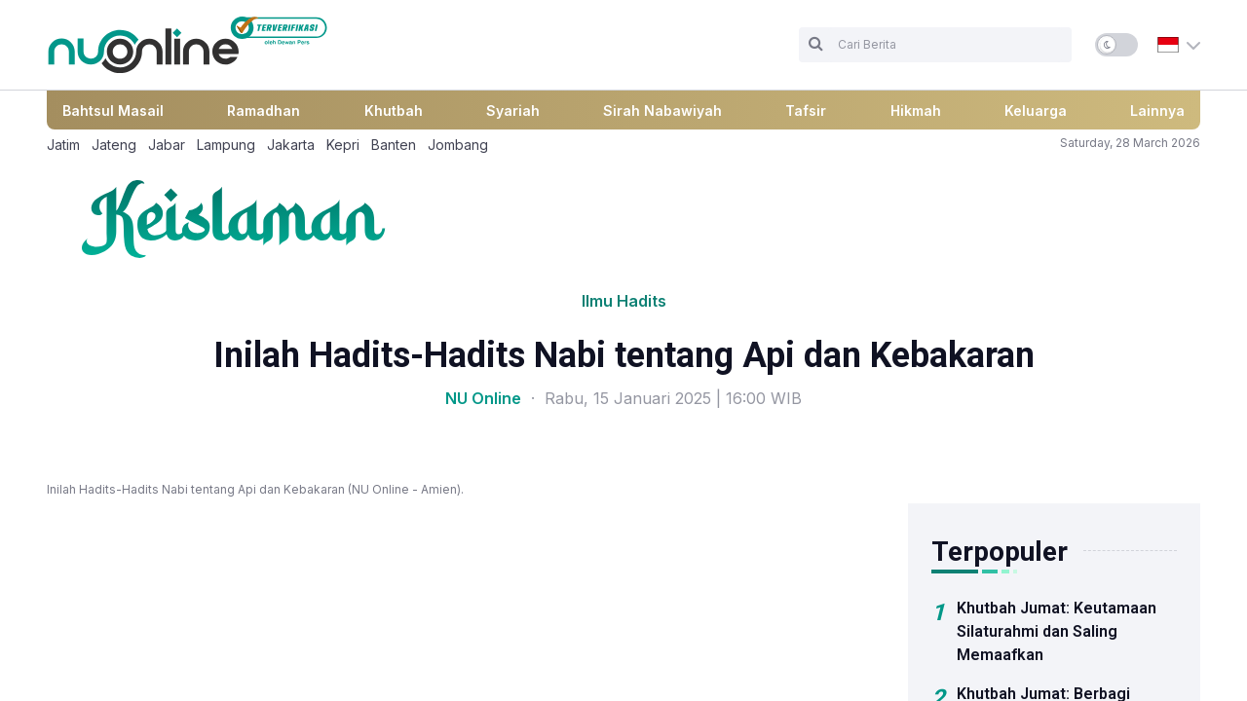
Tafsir (805, 110)
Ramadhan (263, 110)
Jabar (166, 144)
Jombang (458, 144)
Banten (393, 144)
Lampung (226, 144)
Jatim (63, 144)
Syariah (513, 110)
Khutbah (393, 110)
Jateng (114, 144)
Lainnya (1157, 110)
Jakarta (291, 144)
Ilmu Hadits (624, 301)
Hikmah (915, 110)
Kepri (342, 144)
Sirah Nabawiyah (662, 110)
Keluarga (1035, 110)
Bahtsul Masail (113, 110)
